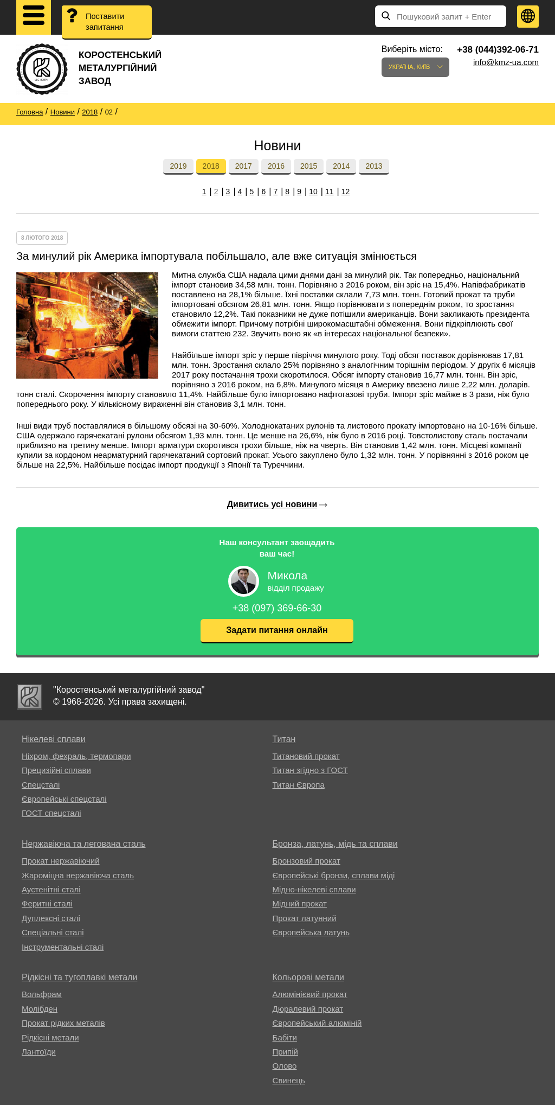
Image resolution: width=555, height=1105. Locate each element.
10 (313, 191)
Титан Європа (299, 784)
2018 (211, 166)
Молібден (39, 1008)
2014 (341, 166)
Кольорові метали (308, 977)
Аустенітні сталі (51, 889)
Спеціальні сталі (53, 932)
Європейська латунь (311, 932)
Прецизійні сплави (56, 770)
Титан (284, 739)
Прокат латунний (305, 918)
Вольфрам (42, 994)
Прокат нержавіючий (61, 860)
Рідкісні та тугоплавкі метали (79, 977)
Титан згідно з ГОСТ (310, 770)
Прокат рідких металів (63, 1022)
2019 (178, 166)
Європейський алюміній (317, 1022)
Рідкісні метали (50, 1037)
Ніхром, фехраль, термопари (76, 756)
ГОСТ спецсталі (51, 812)
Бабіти (285, 1037)
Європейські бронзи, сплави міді (334, 875)
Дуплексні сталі (51, 918)
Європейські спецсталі (64, 798)
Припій (285, 1051)
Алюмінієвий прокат (310, 994)
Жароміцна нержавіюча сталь (78, 875)
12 (345, 191)
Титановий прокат (306, 756)
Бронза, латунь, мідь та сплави (335, 843)
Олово (285, 1065)
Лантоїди (39, 1051)
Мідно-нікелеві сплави (314, 889)
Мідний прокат (300, 903)
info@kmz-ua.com (506, 62)
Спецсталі (41, 784)
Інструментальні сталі (63, 946)
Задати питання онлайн (276, 630)
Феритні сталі (47, 903)
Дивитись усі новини (272, 504)
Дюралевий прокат (308, 1008)
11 (329, 191)
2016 (276, 166)
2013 (373, 166)
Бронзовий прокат (306, 860)
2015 (308, 166)
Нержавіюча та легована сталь (84, 843)
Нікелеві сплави (54, 739)
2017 (243, 166)
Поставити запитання (106, 22)
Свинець (289, 1080)
